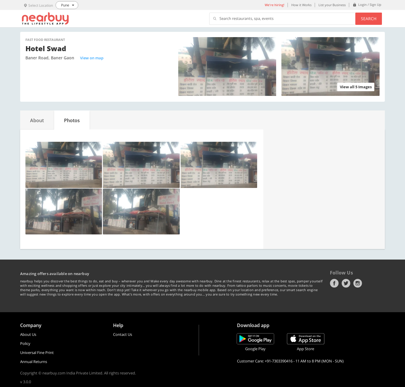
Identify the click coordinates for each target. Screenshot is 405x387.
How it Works (301, 5)
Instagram (357, 283)
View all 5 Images (356, 86)
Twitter (346, 283)
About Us (28, 334)
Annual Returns (33, 361)
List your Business (332, 5)
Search (368, 18)
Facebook (334, 283)
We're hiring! (274, 5)
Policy (25, 343)
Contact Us (122, 334)
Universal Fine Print (37, 352)
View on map (91, 58)
